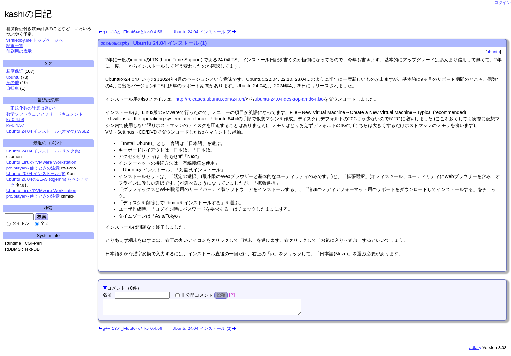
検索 (41, 216)
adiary (475, 350)
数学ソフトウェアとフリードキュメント (44, 114)
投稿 (221, 295)
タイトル (20, 223)
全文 (44, 223)
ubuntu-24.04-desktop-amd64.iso (289, 99)
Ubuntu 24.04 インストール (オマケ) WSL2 (47, 131)
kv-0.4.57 (15, 125)
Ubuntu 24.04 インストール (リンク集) (43, 151)
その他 (12, 82)
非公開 (197, 295)
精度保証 (14, 71)
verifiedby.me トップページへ (34, 40)
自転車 (12, 88)
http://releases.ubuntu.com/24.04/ (210, 99)
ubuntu (493, 51)
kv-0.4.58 (15, 119)
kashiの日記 (27, 14)
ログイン (502, 2)
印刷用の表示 (19, 51)
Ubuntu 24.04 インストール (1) (170, 43)
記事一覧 (14, 45)
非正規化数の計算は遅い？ (31, 108)
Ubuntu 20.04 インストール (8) (36, 173)
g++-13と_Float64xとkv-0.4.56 (132, 31)
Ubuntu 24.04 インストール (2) (202, 31)
